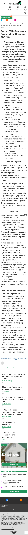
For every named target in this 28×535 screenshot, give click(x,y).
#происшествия (4, 360)
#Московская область (6, 358)
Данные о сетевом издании (6, 527)
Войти (25, 3)
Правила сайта (11, 529)
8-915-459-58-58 (3, 506)
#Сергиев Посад (22, 358)
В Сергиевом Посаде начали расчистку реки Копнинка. (12, 388)
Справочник (18, 8)
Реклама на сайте (15, 527)
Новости (10, 8)
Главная (3, 8)
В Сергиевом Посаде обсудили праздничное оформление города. (13, 376)
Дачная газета (10, 454)
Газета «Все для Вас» (25, 10)
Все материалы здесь (14, 464)
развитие (16, 531)
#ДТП (15, 360)
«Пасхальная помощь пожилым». (10, 423)
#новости (15, 358)
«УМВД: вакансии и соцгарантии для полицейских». (9, 435)
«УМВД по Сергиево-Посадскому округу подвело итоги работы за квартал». (12, 412)
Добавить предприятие (14, 491)
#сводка (11, 360)
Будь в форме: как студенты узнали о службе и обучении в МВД (13, 399)
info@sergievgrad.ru (4, 505)
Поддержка (12, 531)
